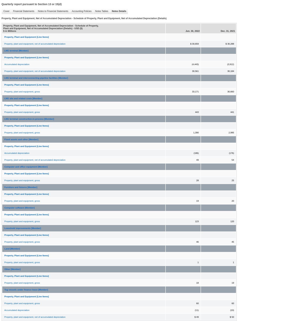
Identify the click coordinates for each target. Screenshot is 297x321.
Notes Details (119, 11)
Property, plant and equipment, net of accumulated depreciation (35, 44)
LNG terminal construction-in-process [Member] (29, 119)
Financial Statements (23, 11)
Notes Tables (101, 11)
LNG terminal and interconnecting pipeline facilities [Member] (36, 78)
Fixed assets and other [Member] (21, 139)
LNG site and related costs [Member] (23, 98)
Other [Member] (12, 269)
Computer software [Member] (19, 208)
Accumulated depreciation (16, 64)
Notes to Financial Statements (53, 11)
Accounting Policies (81, 11)
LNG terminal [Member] (16, 51)
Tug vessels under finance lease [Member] (26, 290)
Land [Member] (12, 249)
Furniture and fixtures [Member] (20, 187)
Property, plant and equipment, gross (22, 91)
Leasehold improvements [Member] (22, 228)
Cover (6, 11)
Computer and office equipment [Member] (26, 167)
